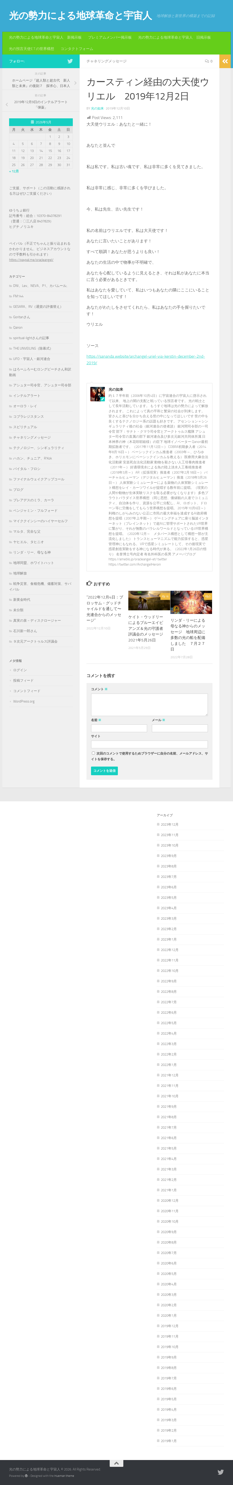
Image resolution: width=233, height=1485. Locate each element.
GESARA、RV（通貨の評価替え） (38, 307)
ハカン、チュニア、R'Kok (32, 458)
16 (165, 596)
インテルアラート (27, 396)
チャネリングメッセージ (106, 61)
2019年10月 (170, 1347)
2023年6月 (169, 887)
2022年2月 (169, 1054)
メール (158, 720)
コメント (99, 689)
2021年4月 (169, 1159)
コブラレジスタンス (28, 417)
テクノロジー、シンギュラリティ (38, 448)
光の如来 (97, 108)
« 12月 (14, 171)
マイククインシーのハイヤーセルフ (40, 521)
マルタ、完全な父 (27, 531)
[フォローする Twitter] (70, 61)
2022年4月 (169, 1033)
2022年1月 (169, 1065)
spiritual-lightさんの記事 (31, 338)
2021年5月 (169, 1148)
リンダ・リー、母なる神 (32, 552)
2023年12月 (170, 824)
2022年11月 (170, 960)
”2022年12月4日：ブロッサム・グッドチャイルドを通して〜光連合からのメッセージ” (104, 608)
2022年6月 (169, 1012)
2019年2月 (169, 1430)
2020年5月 (169, 1273)
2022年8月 (169, 991)
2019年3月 (169, 1420)
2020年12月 (170, 1200)
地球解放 (20, 573)
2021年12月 (170, 1075)
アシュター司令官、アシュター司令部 (42, 385)
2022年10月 (170, 970)
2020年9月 (169, 1232)
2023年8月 (169, 866)
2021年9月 (169, 1106)
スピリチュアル (25, 427)
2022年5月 (169, 1023)
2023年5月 (169, 897)
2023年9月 (169, 856)
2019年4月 (169, 1409)
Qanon (18, 327)
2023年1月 (169, 939)
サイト (96, 736)
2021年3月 (169, 1169)
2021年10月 (170, 1096)
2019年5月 (169, 1399)
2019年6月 (169, 1388)
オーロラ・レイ (25, 406)
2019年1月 (169, 1441)
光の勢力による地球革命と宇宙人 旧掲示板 (174, 37)
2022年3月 (169, 1044)
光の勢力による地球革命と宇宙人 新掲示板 (45, 37)
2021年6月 (169, 1138)
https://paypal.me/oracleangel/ (31, 260)
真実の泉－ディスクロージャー (37, 620)
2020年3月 (169, 1294)
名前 (96, 720)
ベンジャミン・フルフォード (35, 511)
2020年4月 (169, 1284)
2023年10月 (170, 845)
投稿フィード (23, 680)
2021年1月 (169, 1190)
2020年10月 (170, 1221)
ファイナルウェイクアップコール (38, 479)
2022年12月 (170, 950)
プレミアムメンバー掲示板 (110, 37)
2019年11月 (170, 1336)
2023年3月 (169, 918)
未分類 (18, 610)
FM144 (18, 296)
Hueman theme (64, 1475)
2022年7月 (169, 1002)
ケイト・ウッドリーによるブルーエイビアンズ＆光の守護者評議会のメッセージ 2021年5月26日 (147, 628)
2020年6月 (169, 1263)
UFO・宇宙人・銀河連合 (31, 359)
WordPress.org (24, 701)
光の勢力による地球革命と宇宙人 (80, 15)
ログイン (20, 670)
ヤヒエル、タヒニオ (28, 542)
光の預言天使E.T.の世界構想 (31, 49)
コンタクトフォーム (77, 49)
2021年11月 (170, 1085)
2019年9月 (169, 1357)
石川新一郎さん (25, 631)
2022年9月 (169, 981)
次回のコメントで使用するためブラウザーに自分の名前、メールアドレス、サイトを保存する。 (149, 756)
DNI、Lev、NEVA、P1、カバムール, (40, 286)
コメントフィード (27, 691)
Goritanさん (21, 317)
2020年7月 (169, 1253)
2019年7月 (169, 1378)
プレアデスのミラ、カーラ (33, 500)
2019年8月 (169, 1368)
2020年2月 (169, 1305)
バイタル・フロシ (27, 469)
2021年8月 (169, 1117)
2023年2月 (169, 929)
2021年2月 (169, 1179)
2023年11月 (170, 835)
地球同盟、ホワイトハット (33, 563)
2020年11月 (170, 1211)
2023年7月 (169, 876)
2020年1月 (169, 1315)
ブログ (18, 490)
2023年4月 (169, 908)
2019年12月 (170, 1326)
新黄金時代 (21, 600)
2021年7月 (169, 1127)
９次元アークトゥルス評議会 (35, 641)
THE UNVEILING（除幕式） (33, 348)
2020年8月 (169, 1242)
